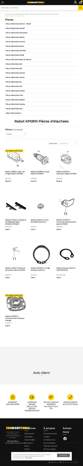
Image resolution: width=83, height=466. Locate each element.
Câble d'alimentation (13, 113)
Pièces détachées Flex (14, 86)
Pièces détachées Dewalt (15, 28)
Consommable (29, 440)
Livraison (47, 437)
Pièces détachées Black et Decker (18, 59)
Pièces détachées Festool (15, 42)
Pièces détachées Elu (14, 82)
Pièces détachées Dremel (15, 73)
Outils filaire (28, 437)
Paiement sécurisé (50, 446)
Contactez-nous (49, 440)
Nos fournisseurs (50, 443)
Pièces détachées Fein (14, 109)
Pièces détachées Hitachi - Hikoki (18, 24)
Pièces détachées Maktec (15, 100)
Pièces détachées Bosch (15, 46)
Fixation (27, 449)
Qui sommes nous (50, 434)
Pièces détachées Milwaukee (16, 33)
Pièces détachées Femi (14, 95)
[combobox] (16, 134)
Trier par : (53, 143)
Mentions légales (50, 449)
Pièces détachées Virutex (15, 77)
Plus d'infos (28, 458)
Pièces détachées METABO (16, 51)
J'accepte (63, 455)
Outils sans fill (29, 434)
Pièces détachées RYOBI (15, 55)
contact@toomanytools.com (15, 443)
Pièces (26, 446)
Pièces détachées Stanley (15, 104)
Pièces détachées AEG (14, 64)
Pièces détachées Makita (15, 37)
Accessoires (28, 443)
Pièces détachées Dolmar (15, 91)
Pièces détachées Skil (14, 68)
